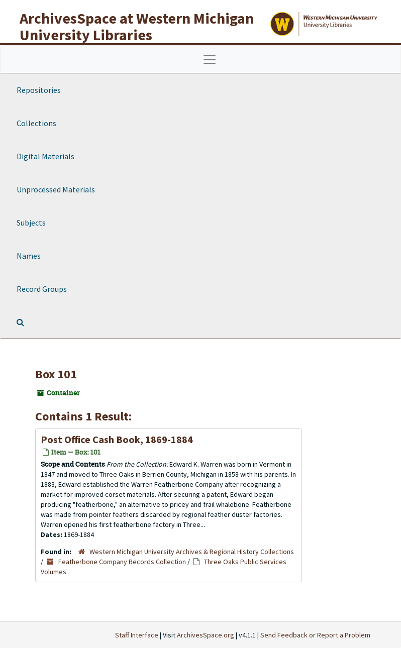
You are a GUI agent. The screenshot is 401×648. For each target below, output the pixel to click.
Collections (36, 123)
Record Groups (42, 289)
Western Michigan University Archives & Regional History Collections (191, 551)
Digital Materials (45, 156)
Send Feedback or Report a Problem (315, 634)
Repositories (39, 90)
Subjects (31, 223)
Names (29, 256)
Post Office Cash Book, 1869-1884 (117, 439)
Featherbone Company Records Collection (122, 561)
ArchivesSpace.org (205, 634)
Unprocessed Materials (56, 189)
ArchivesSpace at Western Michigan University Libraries (137, 26)
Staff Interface (136, 634)
